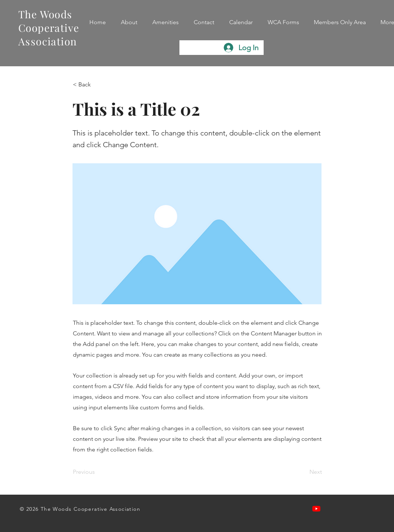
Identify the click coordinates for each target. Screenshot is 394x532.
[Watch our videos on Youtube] (316, 508)
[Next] (303, 472)
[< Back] (97, 84)
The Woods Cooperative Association (48, 27)
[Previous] (97, 472)
